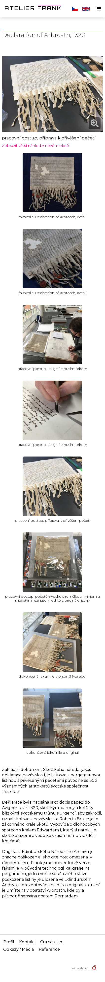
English (86, 9)
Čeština (75, 9)
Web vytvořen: (80, 968)
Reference (49, 949)
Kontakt (27, 942)
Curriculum (52, 942)
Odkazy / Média (18, 949)
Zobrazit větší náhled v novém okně (35, 145)
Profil (8, 942)
